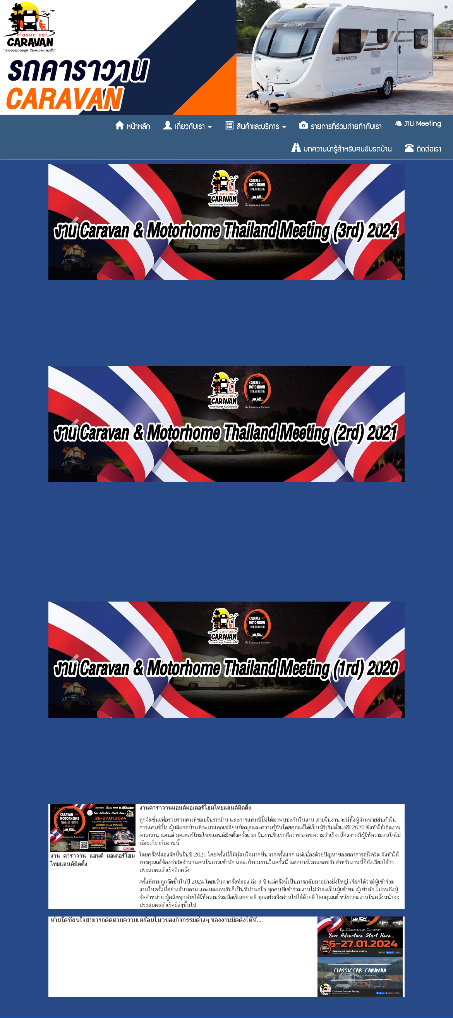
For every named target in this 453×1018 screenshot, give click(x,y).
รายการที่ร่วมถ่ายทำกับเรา (340, 126)
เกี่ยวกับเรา (187, 126)
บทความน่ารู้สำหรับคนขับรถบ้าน (342, 148)
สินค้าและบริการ (255, 126)
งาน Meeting (418, 123)
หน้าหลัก (132, 126)
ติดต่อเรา (423, 148)
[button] (75, 222)
